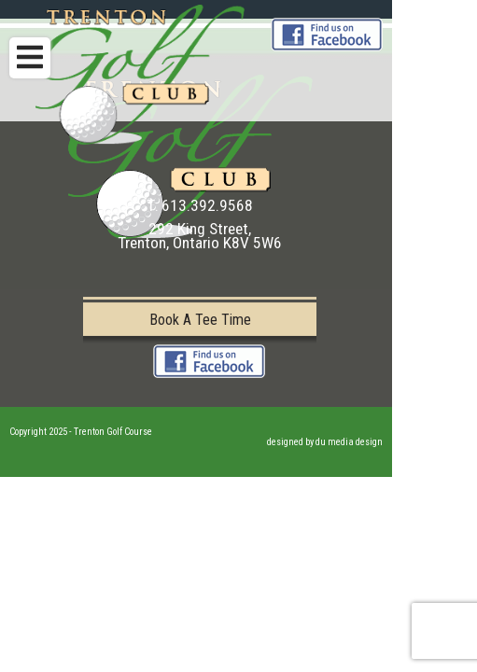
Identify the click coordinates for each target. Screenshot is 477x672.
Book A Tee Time (200, 320)
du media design (349, 442)
